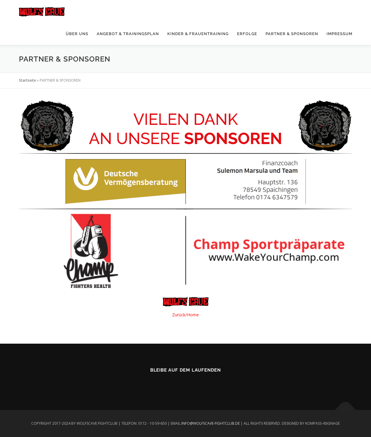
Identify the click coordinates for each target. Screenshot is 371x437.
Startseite (27, 80)
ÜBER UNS (77, 34)
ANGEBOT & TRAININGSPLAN (128, 34)
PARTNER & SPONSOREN (292, 34)
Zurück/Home (185, 315)
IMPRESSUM (339, 34)
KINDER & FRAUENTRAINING (198, 34)
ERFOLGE (247, 34)
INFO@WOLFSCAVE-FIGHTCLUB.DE (210, 423)
